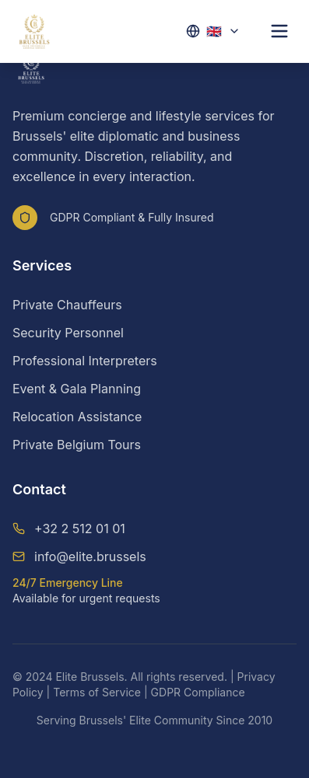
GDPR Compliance (198, 692)
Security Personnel (68, 332)
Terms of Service (97, 692)
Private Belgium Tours (76, 444)
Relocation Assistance (77, 416)
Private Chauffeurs (67, 304)
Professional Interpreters (84, 360)
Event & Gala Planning (76, 388)
